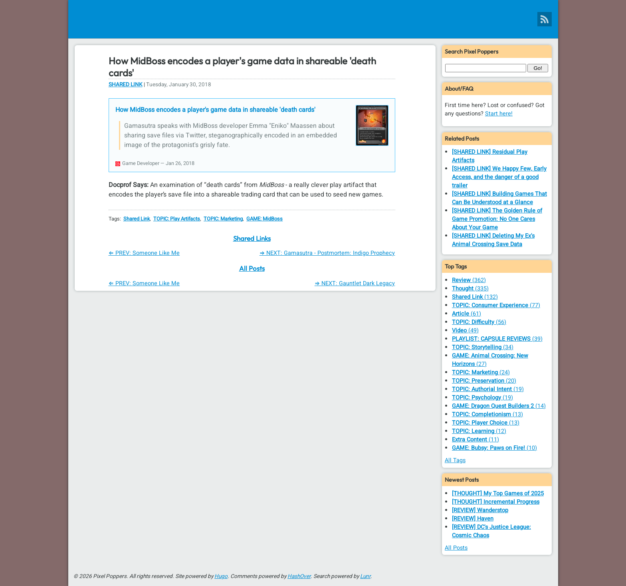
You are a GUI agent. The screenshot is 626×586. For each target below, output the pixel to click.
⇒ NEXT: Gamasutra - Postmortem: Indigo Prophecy (327, 253)
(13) (487, 414)
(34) (482, 347)
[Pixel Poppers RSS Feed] (544, 19)
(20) (484, 381)
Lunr (365, 576)
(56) (479, 322)
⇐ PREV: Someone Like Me (144, 253)
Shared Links (252, 238)
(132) (475, 297)
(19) (488, 389)
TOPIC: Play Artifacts (176, 218)
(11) (475, 439)
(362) (469, 280)
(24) (481, 372)
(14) (499, 406)
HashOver (299, 576)
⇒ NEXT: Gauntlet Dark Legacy (355, 283)
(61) (466, 314)
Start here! (499, 113)
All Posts (252, 268)
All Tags (455, 460)
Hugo (221, 576)
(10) (494, 448)
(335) (470, 288)
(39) (497, 339)
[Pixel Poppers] (313, 19)
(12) (479, 431)
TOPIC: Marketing (223, 218)
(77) (496, 305)
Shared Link (126, 85)
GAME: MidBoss (264, 218)
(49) (465, 330)
